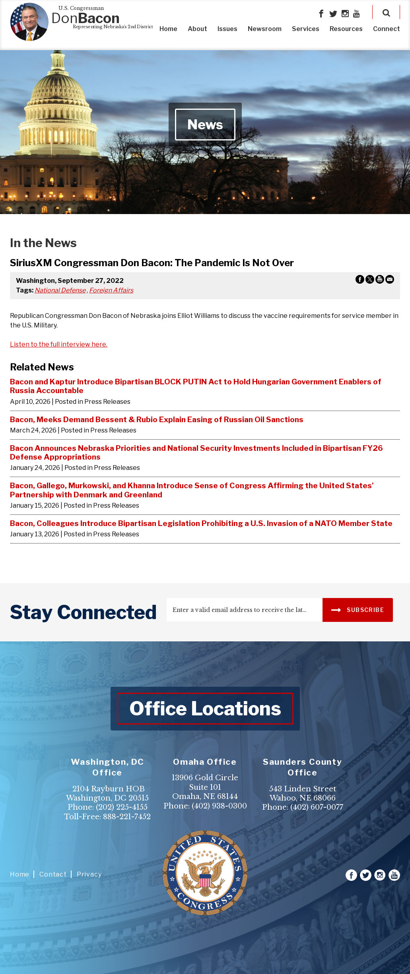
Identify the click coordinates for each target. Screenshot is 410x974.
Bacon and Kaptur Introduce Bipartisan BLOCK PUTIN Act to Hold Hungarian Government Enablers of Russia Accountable (195, 386)
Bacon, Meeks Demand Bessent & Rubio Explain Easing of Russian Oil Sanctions (156, 419)
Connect (386, 29)
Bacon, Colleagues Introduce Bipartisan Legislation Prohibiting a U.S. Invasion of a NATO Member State (201, 523)
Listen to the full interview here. (58, 344)
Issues (227, 29)
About (197, 29)
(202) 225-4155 (122, 807)
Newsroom (265, 29)
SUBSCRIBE (357, 609)
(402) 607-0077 (316, 807)
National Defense (60, 290)
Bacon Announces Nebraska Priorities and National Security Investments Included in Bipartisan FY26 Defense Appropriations (196, 453)
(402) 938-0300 (219, 806)
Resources (346, 29)
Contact (53, 874)
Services (305, 29)
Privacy (89, 874)
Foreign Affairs (111, 290)
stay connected (83, 612)
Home (168, 29)
